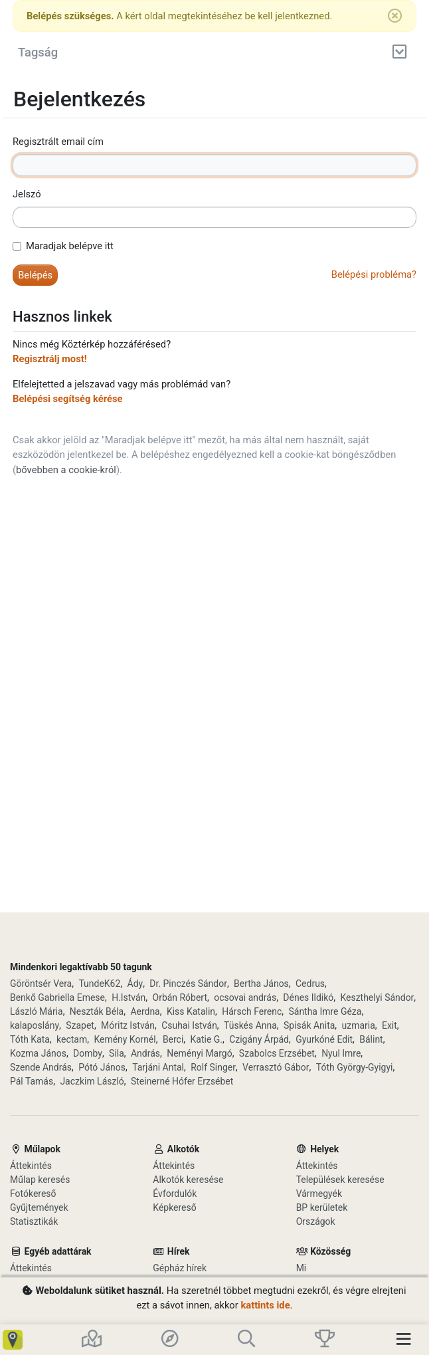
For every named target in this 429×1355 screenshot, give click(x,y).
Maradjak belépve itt (70, 246)
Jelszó (27, 194)
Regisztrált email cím (58, 142)
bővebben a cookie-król (66, 470)
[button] (35, 275)
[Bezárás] (395, 16)
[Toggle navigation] (407, 1339)
